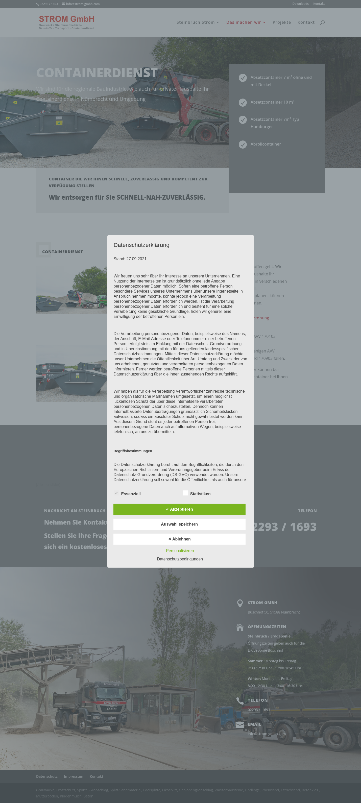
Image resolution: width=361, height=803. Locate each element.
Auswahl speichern (179, 524)
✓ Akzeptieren (179, 509)
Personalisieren (180, 551)
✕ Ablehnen (179, 539)
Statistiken (197, 493)
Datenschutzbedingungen (180, 559)
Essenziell (127, 493)
